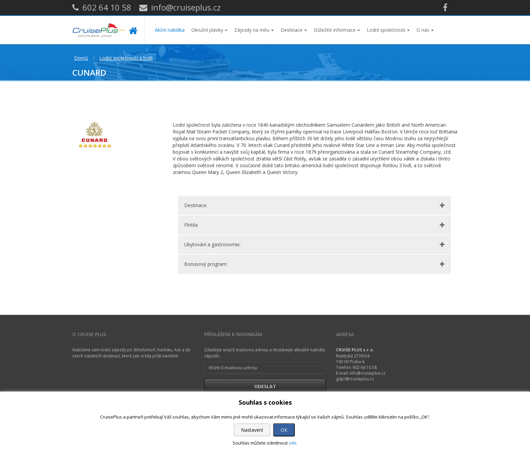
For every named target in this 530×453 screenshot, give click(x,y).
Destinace (294, 30)
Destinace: (195, 205)
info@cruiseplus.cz (180, 7)
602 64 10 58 (101, 7)
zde (292, 443)
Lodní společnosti (388, 30)
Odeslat (265, 386)
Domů (81, 58)
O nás (425, 30)
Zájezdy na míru (254, 30)
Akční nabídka (170, 30)
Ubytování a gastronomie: (212, 244)
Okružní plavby (209, 30)
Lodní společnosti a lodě (126, 58)
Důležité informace (337, 30)
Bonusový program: (205, 264)
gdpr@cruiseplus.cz (355, 379)
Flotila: (191, 225)
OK (284, 430)
